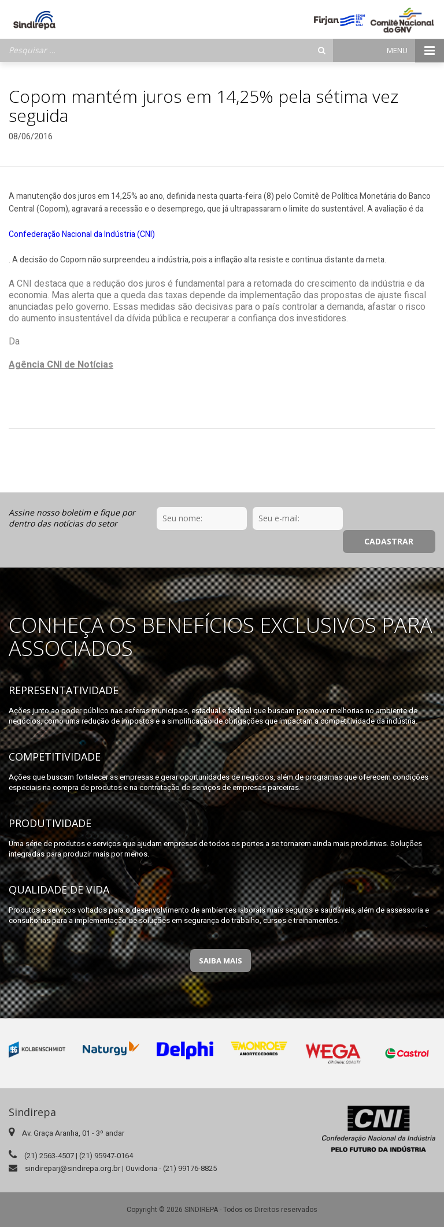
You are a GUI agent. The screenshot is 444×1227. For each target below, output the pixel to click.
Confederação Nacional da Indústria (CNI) (82, 234)
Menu (415, 50)
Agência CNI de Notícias (61, 365)
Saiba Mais (220, 937)
